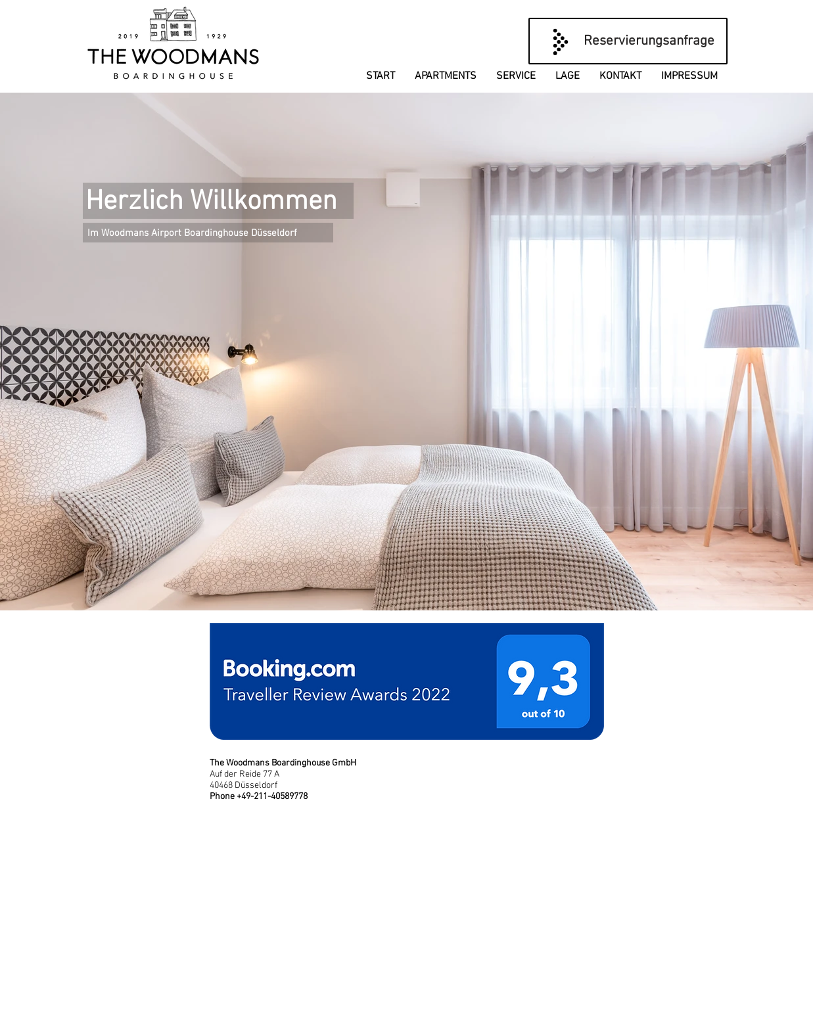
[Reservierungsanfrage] (628, 41)
